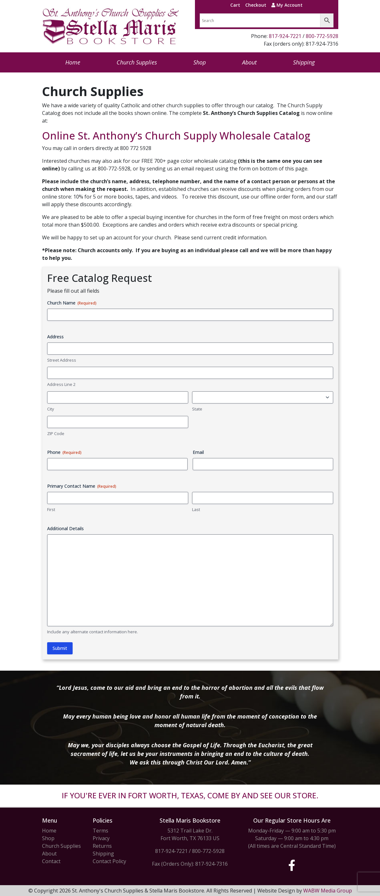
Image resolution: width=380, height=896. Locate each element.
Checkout (255, 5)
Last (196, 509)
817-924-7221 (285, 36)
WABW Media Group (327, 890)
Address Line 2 (61, 384)
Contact (51, 861)
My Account (287, 5)
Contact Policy (109, 861)
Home (72, 62)
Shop (199, 62)
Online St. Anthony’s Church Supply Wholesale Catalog (176, 135)
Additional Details (65, 528)
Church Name (72, 303)
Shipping (304, 62)
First (51, 509)
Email (198, 452)
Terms (100, 830)
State (197, 409)
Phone (64, 452)
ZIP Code (55, 433)
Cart (235, 5)
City (50, 409)
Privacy (101, 838)
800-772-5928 (322, 36)
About (249, 62)
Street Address (61, 360)
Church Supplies (137, 62)
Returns (102, 845)
